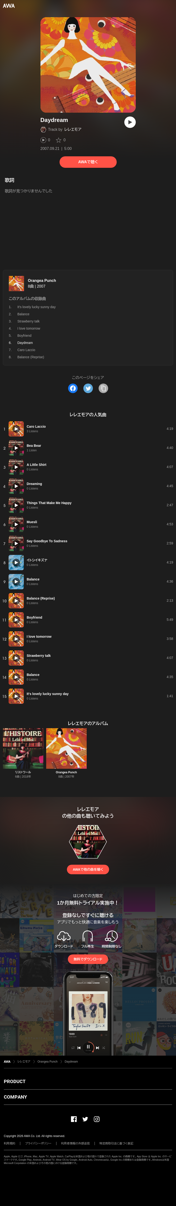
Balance (23, 314)
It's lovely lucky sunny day (36, 307)
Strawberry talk (28, 321)
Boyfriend (24, 335)
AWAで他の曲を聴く (88, 869)
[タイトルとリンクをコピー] (103, 388)
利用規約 (9, 1143)
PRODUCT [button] (14, 1081)
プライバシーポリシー (38, 1143)
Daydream (71, 1061)
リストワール (23, 772)
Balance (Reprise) (30, 357)
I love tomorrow (28, 328)
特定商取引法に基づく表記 (116, 1143)
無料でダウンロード (88, 959)
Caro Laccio (26, 350)
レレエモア (72, 129)
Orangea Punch (42, 281)
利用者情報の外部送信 (75, 1143)
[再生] (130, 122)
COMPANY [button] (15, 1097)
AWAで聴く (88, 162)
